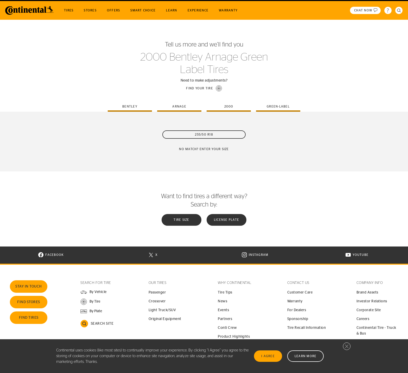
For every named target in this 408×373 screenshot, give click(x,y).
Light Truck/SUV (162, 310)
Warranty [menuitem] (228, 10)
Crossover (157, 301)
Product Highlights (234, 336)
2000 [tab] (228, 106)
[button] (204, 88)
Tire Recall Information (306, 328)
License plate (226, 219)
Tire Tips (225, 292)
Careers (362, 319)
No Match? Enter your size (204, 149)
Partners (225, 319)
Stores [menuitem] (90, 10)
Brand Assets (367, 292)
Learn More (306, 356)
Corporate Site (368, 310)
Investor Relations (371, 301)
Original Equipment (165, 319)
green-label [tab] (278, 106)
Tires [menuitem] (68, 10)
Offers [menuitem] (113, 10)
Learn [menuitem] (171, 10)
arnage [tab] (179, 106)
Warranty (295, 301)
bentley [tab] (129, 106)
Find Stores (28, 302)
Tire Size (181, 219)
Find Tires (29, 317)
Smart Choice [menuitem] (143, 10)
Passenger (157, 292)
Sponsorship (297, 319)
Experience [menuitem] (198, 10)
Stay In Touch (28, 286)
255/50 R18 (204, 134)
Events (223, 310)
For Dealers (296, 310)
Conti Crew (227, 328)
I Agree (268, 356)
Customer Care (300, 292)
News (222, 301)
